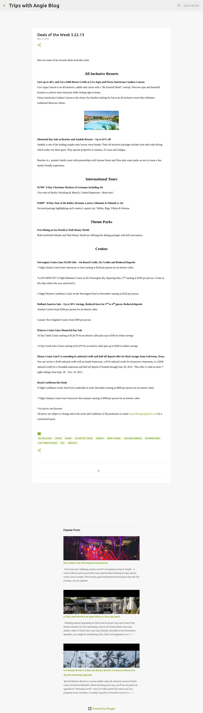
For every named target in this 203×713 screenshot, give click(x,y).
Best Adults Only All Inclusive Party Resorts (85, 563)
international (152, 438)
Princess (72, 443)
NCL (62, 443)
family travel (114, 438)
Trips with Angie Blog (34, 5)
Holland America (133, 438)
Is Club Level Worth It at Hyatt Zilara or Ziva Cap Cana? (91, 616)
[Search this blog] (183, 5)
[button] (39, 45)
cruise (58, 438)
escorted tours (83, 438)
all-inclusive (45, 438)
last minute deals (48, 443)
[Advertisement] (79, 507)
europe (100, 438)
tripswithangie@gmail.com (143, 413)
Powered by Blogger (101, 708)
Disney (68, 438)
